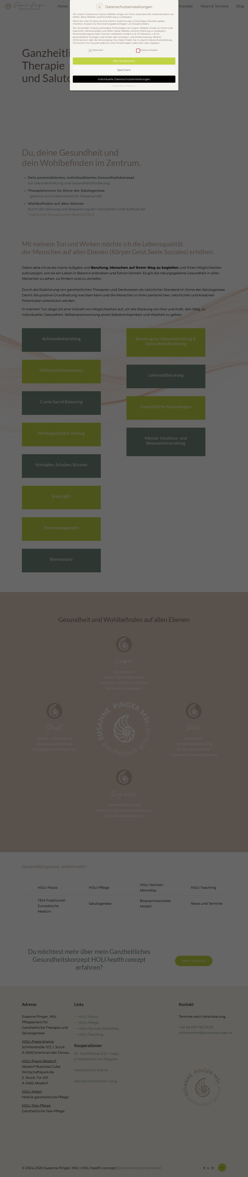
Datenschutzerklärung (160, 40)
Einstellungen (123, 43)
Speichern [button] (124, 69)
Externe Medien (147, 50)
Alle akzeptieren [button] (124, 60)
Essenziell (95, 50)
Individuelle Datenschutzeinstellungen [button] (124, 79)
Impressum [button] (131, 86)
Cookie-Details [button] (118, 86)
